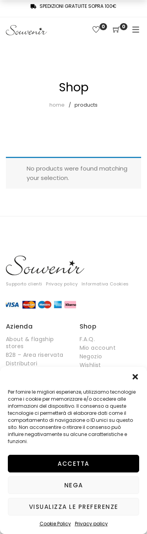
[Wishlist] (96, 30)
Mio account (98, 348)
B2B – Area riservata (34, 355)
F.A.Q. (87, 339)
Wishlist (90, 365)
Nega (73, 485)
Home (57, 105)
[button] (135, 377)
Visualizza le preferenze (73, 507)
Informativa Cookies (105, 284)
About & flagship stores (30, 342)
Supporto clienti (24, 284)
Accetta (73, 464)
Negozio (91, 356)
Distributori (21, 363)
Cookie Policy (55, 523)
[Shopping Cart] (116, 30)
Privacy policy (91, 523)
